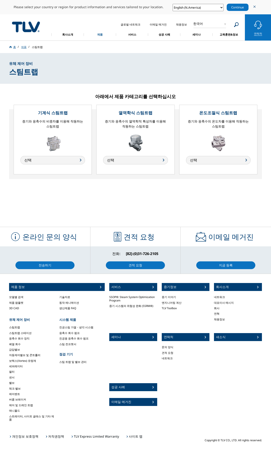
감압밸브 (14, 350)
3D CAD (14, 308)
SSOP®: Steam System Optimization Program (132, 298)
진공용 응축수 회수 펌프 (74, 338)
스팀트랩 (14, 327)
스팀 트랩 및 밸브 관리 (73, 362)
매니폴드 (14, 411)
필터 (12, 372)
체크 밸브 (15, 388)
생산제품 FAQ (67, 308)
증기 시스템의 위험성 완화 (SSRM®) (131, 306)
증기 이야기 (169, 297)
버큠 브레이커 (17, 399)
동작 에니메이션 (69, 303)
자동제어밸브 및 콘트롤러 (24, 355)
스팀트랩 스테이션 (20, 333)
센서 (12, 377)
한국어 (198, 23)
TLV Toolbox (169, 308)
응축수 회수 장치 (19, 338)
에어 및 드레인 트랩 (21, 405)
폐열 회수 (15, 344)
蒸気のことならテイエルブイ (26, 27)
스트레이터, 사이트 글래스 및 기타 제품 (31, 417)
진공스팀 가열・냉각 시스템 (76, 327)
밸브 (12, 383)
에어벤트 (14, 394)
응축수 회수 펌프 (69, 333)
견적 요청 (167, 353)
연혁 (216, 314)
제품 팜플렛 (16, 303)
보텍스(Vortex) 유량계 (22, 361)
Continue (237, 7)
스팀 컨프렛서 (67, 344)
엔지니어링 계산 (171, 303)
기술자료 (64, 297)
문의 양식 (167, 347)
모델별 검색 (16, 297)
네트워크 (167, 358)
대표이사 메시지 (224, 303)
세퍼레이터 (16, 366)
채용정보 (219, 319)
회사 (216, 308)
